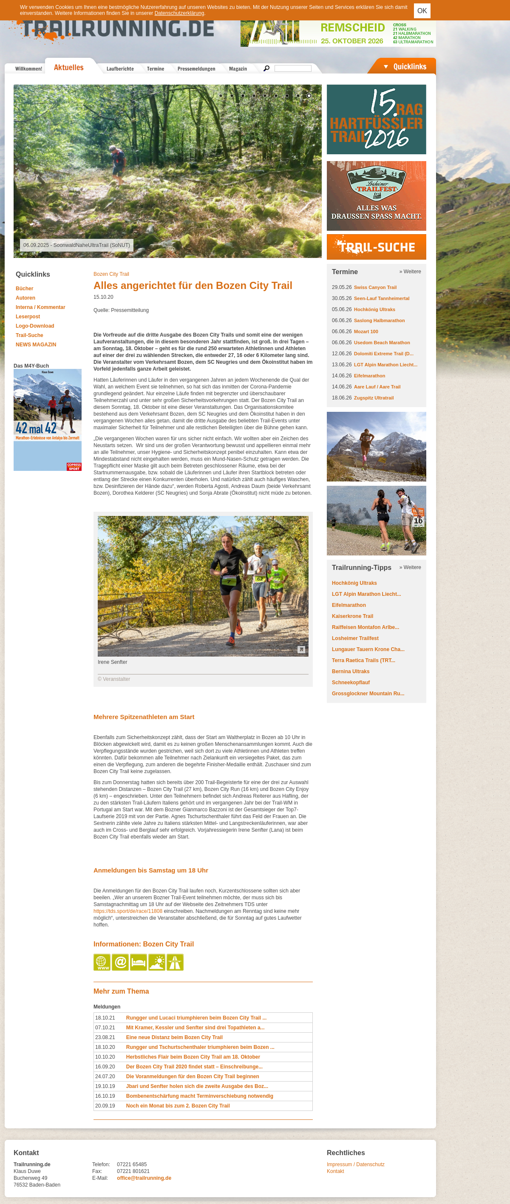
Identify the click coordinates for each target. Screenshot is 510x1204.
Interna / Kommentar (40, 307)
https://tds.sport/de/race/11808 (128, 911)
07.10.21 (105, 1028)
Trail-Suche (29, 335)
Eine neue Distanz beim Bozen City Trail (174, 1037)
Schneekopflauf (351, 683)
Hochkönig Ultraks (374, 309)
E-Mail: (100, 1178)
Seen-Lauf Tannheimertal (382, 298)
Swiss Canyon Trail (375, 287)
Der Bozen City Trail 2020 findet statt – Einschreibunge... (194, 1067)
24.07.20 (105, 1076)
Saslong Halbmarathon (379, 320)
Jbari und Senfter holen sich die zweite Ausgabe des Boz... (197, 1086)
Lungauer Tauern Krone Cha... (368, 649)
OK (422, 10)
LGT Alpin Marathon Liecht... (385, 364)
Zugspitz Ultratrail (374, 397)
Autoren (25, 298)
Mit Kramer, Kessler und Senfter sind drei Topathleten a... (195, 1028)
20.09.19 (105, 1106)
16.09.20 (105, 1067)
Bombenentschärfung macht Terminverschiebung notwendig (199, 1096)
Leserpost (28, 317)
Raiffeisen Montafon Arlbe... (365, 627)
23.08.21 (105, 1037)
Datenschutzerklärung (179, 13)
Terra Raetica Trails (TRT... (363, 660)
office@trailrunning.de (144, 1178)
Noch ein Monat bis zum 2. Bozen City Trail (178, 1106)
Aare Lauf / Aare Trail (377, 386)
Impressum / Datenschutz (356, 1164)
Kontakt (335, 1171)
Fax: (97, 1171)
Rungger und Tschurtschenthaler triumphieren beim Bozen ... (200, 1047)
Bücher (24, 289)
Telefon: (101, 1164)
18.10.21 (105, 1018)
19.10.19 (105, 1086)
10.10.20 (105, 1057)
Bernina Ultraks (351, 671)
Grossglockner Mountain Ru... (368, 694)
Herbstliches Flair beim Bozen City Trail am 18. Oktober (193, 1057)
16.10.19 (105, 1096)
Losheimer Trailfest (355, 638)
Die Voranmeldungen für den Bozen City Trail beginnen (192, 1076)
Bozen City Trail (111, 274)
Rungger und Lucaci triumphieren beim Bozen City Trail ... (196, 1018)
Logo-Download (35, 326)
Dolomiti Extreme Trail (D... (384, 353)
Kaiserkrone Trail (352, 616)
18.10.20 (105, 1047)
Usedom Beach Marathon (382, 342)
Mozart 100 (366, 331)
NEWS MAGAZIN (36, 345)
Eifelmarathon (369, 375)
